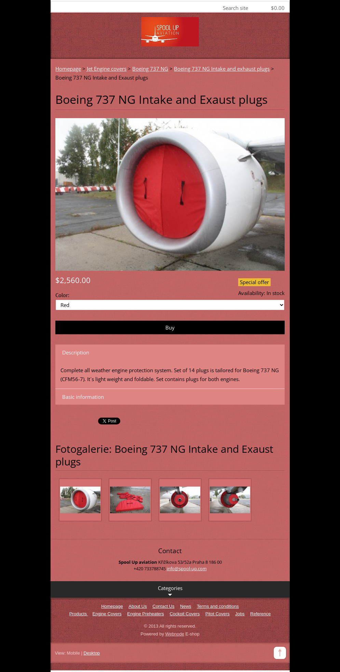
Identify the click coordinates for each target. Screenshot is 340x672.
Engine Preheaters (145, 613)
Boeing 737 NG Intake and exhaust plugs (222, 68)
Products (78, 613)
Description (75, 352)
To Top (279, 652)
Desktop (91, 653)
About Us (137, 606)
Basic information (83, 396)
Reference (260, 613)
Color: (62, 295)
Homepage (68, 68)
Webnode (174, 633)
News (185, 606)
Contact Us (163, 606)
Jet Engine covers (106, 68)
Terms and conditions (218, 606)
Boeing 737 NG (150, 68)
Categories (170, 591)
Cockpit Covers (184, 613)
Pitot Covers (217, 613)
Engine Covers (107, 613)
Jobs (239, 613)
